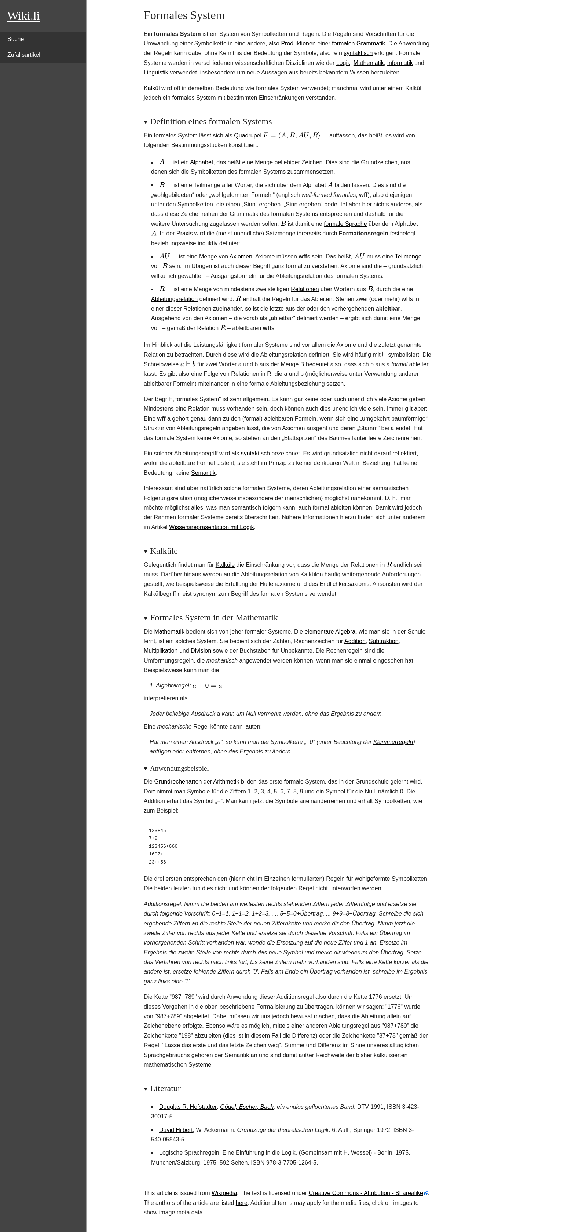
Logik (343, 63)
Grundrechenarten (178, 781)
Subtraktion (384, 641)
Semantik (203, 473)
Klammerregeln (393, 742)
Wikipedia (224, 1193)
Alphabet (201, 162)
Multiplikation (160, 651)
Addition (355, 641)
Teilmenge (408, 256)
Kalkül (152, 88)
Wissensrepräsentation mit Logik (211, 527)
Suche (15, 39)
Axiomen (241, 256)
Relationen (305, 289)
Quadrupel (247, 135)
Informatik (400, 63)
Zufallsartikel (23, 55)
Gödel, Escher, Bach (247, 1107)
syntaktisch (358, 53)
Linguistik (156, 72)
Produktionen (298, 43)
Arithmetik (226, 781)
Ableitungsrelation (174, 299)
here (242, 1203)
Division (201, 651)
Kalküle (225, 565)
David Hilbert (176, 1130)
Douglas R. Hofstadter (188, 1107)
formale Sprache (345, 224)
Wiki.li (23, 15)
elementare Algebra (329, 631)
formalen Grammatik (358, 43)
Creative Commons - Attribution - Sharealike (366, 1193)
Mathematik (369, 63)
